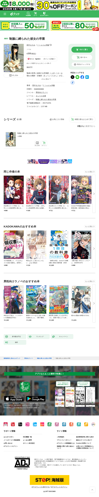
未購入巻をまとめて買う (84, 119)
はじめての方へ (9, 437)
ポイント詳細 (48, 59)
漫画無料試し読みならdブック (12, 358)
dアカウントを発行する (41, 487)
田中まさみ (31, 45)
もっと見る (89, 172)
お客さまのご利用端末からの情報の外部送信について (85, 447)
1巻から (80, 126)
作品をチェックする (83, 64)
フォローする (51, 45)
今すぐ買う (83, 49)
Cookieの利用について (83, 443)
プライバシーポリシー (64, 440)
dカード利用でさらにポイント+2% (38, 63)
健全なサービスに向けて (84, 440)
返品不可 (29, 67)
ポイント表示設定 (29, 443)
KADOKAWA (39, 89)
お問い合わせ (8, 443)
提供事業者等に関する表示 (85, 437)
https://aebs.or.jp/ (41, 467)
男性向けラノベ (42, 92)
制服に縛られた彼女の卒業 (27, 133)
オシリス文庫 (41, 96)
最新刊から (90, 126)
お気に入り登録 (58, 119)
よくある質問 (27, 440)
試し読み (15, 75)
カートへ (83, 57)
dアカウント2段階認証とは (66, 443)
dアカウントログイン (11, 446)
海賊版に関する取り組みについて (65, 447)
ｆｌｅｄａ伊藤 (43, 45)
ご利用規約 (60, 437)
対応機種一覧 (27, 437)
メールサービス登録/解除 (12, 440)
